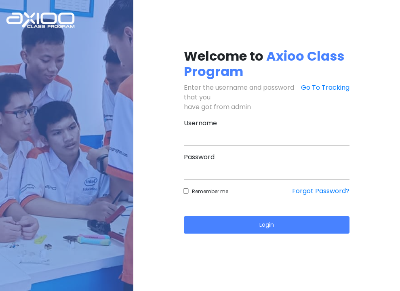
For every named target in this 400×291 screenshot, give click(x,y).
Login (266, 225)
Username (200, 123)
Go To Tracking (325, 87)
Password (199, 157)
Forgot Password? (320, 191)
